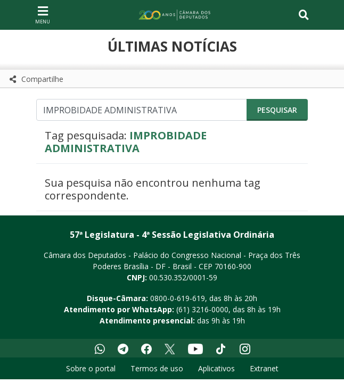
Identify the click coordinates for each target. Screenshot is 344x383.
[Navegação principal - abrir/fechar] (42, 15)
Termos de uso (156, 368)
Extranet (264, 368)
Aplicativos (216, 368)
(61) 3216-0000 (202, 309)
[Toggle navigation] (304, 15)
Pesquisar (277, 110)
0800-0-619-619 (177, 298)
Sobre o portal (91, 368)
